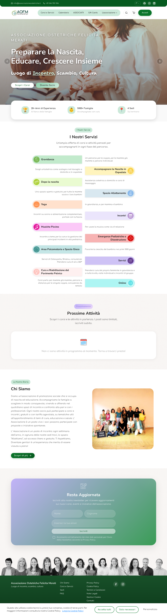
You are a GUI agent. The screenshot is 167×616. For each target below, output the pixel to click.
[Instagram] (149, 3)
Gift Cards (93, 13)
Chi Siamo (64, 583)
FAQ (62, 594)
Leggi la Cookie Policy (72, 611)
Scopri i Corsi (22, 85)
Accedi (145, 13)
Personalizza (150, 609)
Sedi (62, 590)
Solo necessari (127, 609)
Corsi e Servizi (47, 13)
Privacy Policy (93, 583)
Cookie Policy (93, 586)
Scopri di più (23, 455)
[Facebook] (144, 3)
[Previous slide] (7, 61)
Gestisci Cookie (94, 597)
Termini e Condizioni (96, 590)
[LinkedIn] (154, 3)
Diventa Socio (47, 85)
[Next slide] (160, 61)
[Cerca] (126, 13)
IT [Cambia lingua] (137, 3)
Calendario (64, 13)
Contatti (90, 601)
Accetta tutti (104, 609)
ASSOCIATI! (78, 13)
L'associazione (109, 13)
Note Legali (92, 594)
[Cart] (134, 13)
